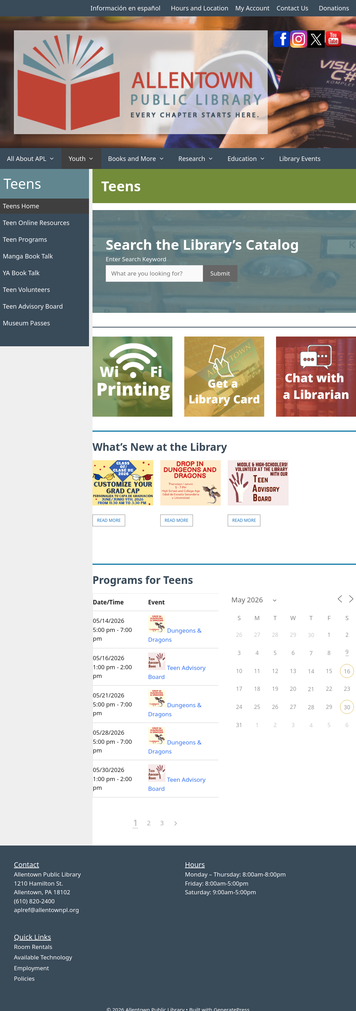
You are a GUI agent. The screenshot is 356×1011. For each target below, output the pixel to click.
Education (249, 158)
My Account (252, 8)
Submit (220, 273)
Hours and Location (199, 8)
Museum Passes (26, 323)
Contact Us (292, 8)
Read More (109, 520)
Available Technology (43, 957)
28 (311, 707)
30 (311, 635)
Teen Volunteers (26, 289)
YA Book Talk (21, 273)
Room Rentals (33, 947)
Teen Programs (25, 239)
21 (311, 689)
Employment (31, 968)
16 (347, 671)
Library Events (300, 158)
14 (311, 671)
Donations (334, 8)
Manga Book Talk (28, 256)
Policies (24, 978)
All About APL (34, 158)
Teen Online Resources (36, 222)
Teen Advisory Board (33, 306)
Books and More (139, 158)
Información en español (125, 8)
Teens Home (21, 206)
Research (199, 158)
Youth (84, 158)
